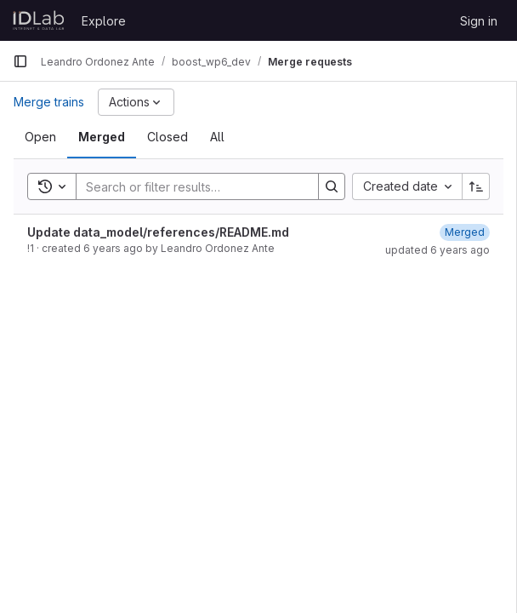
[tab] (40, 137)
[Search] (189, 186)
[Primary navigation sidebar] (20, 61)
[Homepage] (38, 20)
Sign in (478, 21)
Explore (104, 21)
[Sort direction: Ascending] (476, 186)
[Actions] (136, 102)
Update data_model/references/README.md (158, 232)
